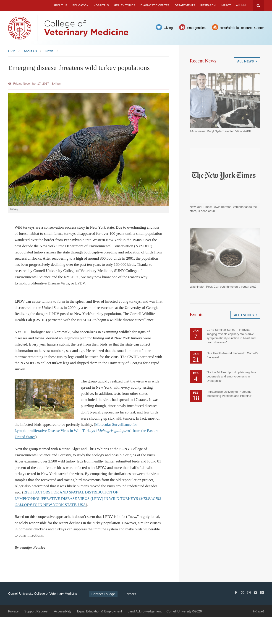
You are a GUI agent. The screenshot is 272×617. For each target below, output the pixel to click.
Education (81, 5)
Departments (185, 5)
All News (247, 61)
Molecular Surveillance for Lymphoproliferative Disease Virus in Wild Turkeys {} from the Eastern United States (87, 430)
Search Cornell (258, 5)
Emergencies (196, 28)
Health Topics (124, 5)
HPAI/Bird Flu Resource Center (242, 28)
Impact (226, 5)
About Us (60, 5)
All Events (245, 315)
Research (208, 5)
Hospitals (101, 5)
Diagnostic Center (155, 5)
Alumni (241, 5)
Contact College (103, 594)
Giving (168, 28)
